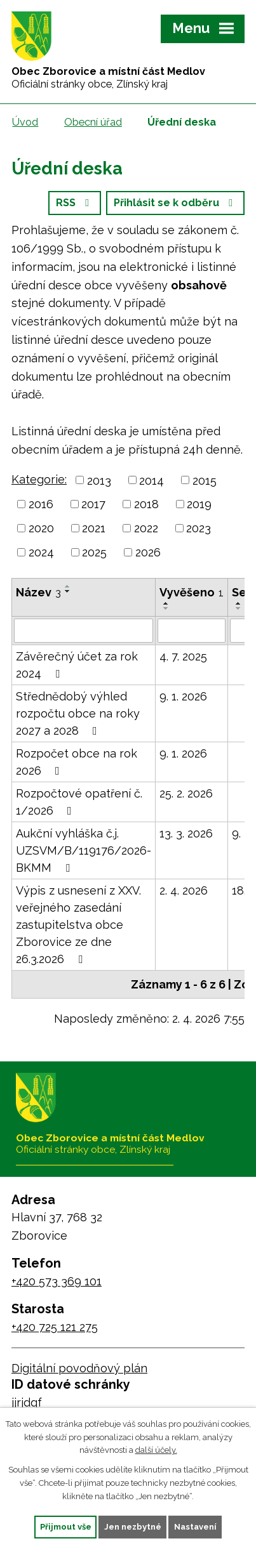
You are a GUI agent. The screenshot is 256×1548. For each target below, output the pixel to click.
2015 (204, 480)
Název (38, 592)
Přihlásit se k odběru (175, 203)
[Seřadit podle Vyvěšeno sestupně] (166, 608)
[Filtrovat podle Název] (83, 631)
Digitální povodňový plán (79, 1368)
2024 (41, 552)
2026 (148, 552)
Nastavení (195, 1527)
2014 (151, 480)
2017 (93, 504)
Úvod (25, 122)
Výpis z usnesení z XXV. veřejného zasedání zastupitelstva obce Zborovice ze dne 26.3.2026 (78, 925)
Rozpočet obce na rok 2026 (76, 762)
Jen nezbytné (132, 1527)
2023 (198, 528)
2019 (199, 504)
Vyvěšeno (191, 592)
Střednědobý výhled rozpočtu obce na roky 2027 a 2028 (78, 713)
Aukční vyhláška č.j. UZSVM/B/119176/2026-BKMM (83, 850)
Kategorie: (39, 479)
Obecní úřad (93, 122)
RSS (74, 203)
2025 (94, 552)
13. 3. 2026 (186, 833)
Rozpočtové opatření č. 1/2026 (79, 802)
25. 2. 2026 (186, 793)
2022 (146, 528)
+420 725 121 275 (54, 1327)
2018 (146, 504)
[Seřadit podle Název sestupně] (68, 591)
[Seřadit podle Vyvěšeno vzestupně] (166, 603)
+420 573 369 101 (56, 1281)
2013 (99, 480)
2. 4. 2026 (183, 890)
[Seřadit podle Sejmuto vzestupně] (239, 603)
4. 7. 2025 (183, 656)
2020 (41, 528)
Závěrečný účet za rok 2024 (77, 665)
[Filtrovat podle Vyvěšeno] (192, 631)
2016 (41, 504)
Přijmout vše (65, 1527)
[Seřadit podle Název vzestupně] (68, 586)
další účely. (156, 1450)
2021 (93, 528)
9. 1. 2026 (183, 696)
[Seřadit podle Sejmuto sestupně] (239, 608)
